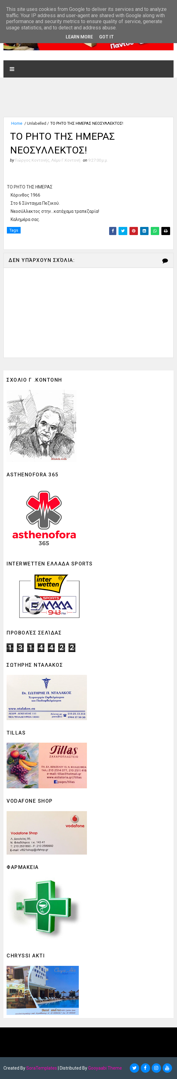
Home (16, 123)
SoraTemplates (41, 1068)
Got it (106, 36)
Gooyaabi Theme (105, 1068)
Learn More (79, 36)
